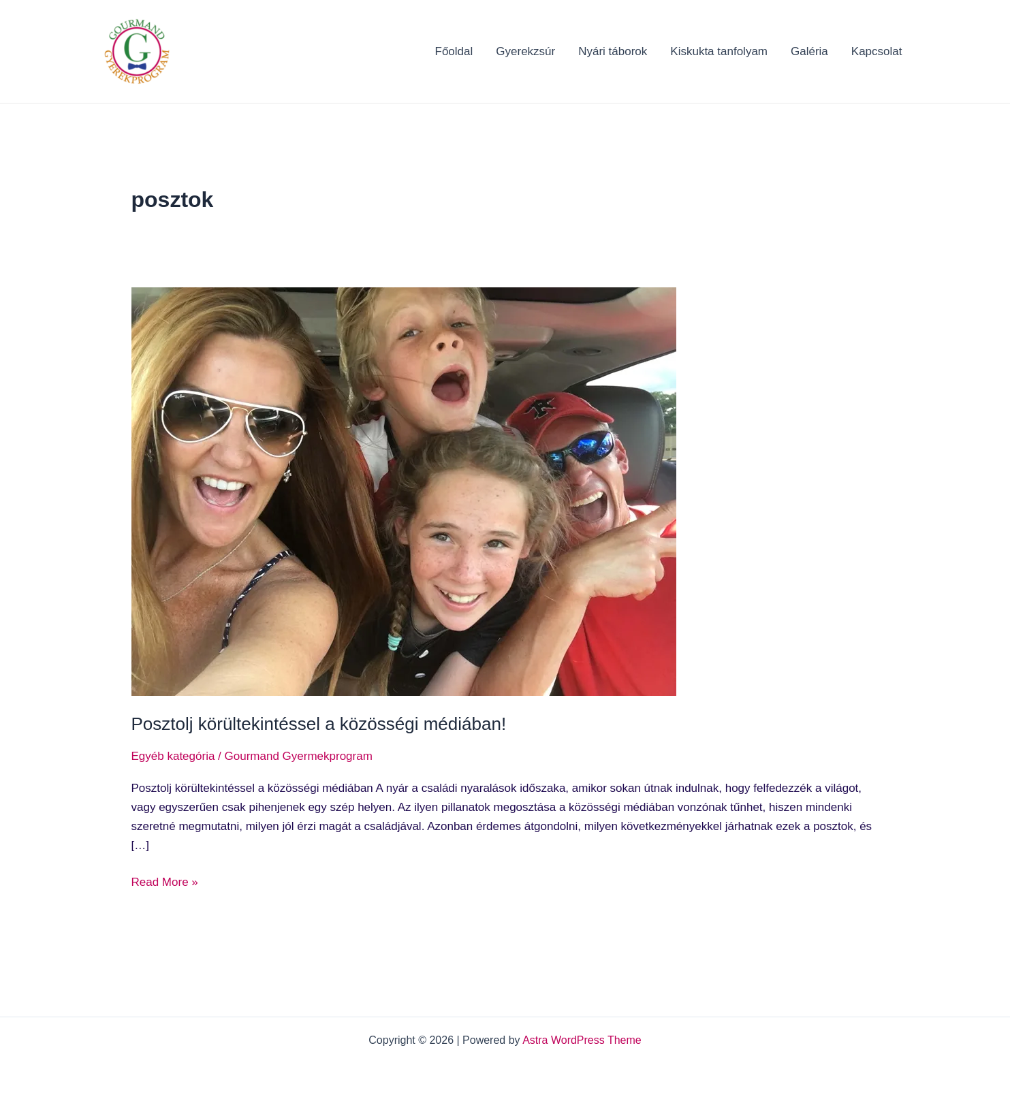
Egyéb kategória (173, 756)
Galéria (809, 51)
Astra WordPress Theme (582, 1040)
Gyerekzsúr (525, 51)
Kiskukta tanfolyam (719, 51)
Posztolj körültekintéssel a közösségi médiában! (319, 724)
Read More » (164, 881)
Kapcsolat (876, 51)
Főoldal (454, 51)
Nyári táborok (612, 51)
